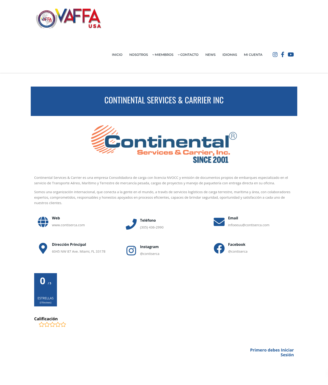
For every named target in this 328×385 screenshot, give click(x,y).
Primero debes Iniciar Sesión (272, 352)
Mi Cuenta (253, 55)
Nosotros (138, 55)
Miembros (164, 55)
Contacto (189, 55)
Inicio (117, 55)
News (210, 55)
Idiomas (229, 55)
